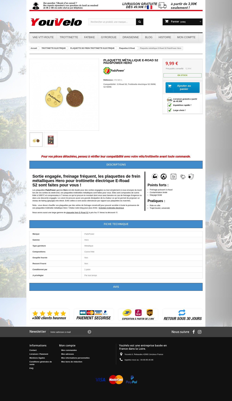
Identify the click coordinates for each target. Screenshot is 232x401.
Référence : (108, 80)
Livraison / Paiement (38, 354)
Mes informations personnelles (75, 358)
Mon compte (67, 345)
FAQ (31, 368)
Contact (33, 350)
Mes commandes (69, 350)
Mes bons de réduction (71, 362)
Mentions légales (37, 358)
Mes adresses (67, 354)
